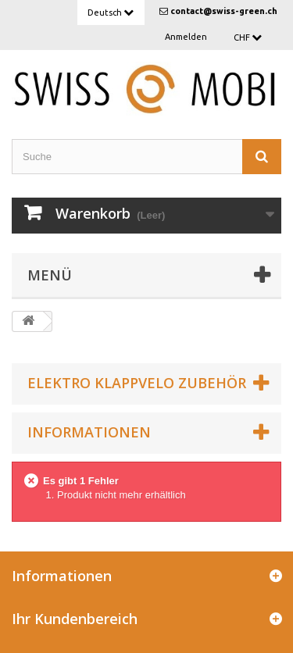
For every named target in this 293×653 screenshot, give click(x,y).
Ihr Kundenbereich (75, 618)
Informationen (89, 432)
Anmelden (186, 36)
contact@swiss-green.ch (223, 11)
